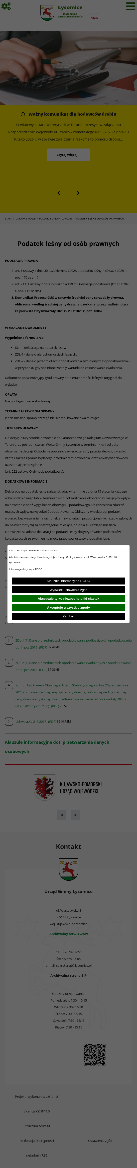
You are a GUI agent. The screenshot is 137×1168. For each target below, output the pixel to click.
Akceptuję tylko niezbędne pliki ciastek (68, 598)
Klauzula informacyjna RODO (68, 581)
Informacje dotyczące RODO (26, 569)
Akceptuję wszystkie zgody (68, 607)
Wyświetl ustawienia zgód (69, 590)
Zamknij (68, 616)
